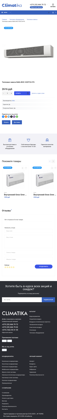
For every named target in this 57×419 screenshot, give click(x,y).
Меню (4, 12)
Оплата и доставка (7, 398)
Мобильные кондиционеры (10, 369)
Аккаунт (31, 361)
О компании (5, 392)
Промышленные (7, 383)
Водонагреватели (34, 316)
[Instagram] (4, 350)
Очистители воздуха (35, 327)
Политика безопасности (36, 375)
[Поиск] (48, 12)
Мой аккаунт (53, 12)
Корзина (52, 5)
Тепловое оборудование (36, 333)
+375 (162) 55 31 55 (10, 330)
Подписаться (48, 299)
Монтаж (4, 401)
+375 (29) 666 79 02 (10, 327)
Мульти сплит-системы (9, 372)
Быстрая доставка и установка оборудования (9, 143)
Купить (22, 93)
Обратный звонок (36, 7)
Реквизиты (5, 403)
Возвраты (32, 364)
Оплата (6, 122)
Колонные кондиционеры (9, 366)
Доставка (17, 122)
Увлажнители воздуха (36, 324)
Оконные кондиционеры (9, 380)
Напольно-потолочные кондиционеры (13, 375)
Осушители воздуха (35, 319)
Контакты (5, 409)
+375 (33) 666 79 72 (38, 5)
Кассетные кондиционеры (10, 364)
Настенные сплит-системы (10, 377)
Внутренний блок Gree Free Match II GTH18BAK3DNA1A (45, 195)
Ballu (13, 100)
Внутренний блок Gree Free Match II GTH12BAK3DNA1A (15, 195)
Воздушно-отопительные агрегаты (39, 322)
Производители (6, 395)
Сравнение (32, 372)
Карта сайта (33, 366)
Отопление (32, 330)
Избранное (32, 369)
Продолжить (43, 266)
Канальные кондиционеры (10, 361)
